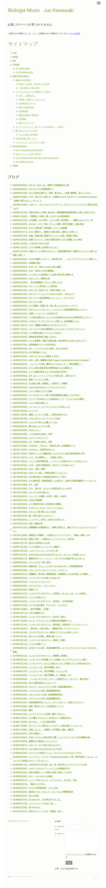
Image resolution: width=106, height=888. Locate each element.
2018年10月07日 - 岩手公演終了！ (27, 733)
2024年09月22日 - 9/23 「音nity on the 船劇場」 (34, 271)
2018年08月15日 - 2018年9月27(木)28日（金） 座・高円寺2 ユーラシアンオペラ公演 (50, 764)
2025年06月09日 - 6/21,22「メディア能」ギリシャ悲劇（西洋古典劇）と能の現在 (48, 224)
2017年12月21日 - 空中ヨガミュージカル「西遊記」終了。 (38, 811)
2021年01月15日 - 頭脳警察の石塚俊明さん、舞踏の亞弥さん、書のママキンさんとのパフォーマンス (55, 529)
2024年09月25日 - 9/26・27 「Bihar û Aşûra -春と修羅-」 (38, 267)
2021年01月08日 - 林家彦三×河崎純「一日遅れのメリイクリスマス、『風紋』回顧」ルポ (51, 535)
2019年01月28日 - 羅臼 (23, 710)
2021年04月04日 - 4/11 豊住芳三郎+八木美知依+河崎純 (37, 504)
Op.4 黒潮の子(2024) (24, 162)
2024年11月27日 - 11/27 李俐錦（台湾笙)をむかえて (35, 247)
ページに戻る (74, 33)
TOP (15, 53)
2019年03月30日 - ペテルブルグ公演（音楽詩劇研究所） (37, 691)
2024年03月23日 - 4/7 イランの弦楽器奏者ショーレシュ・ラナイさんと (44, 298)
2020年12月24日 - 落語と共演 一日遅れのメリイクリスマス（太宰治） (44, 539)
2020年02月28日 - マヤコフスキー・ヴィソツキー (34, 586)
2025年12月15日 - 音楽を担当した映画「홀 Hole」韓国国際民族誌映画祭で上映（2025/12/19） (54, 212)
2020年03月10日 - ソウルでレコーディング (31, 582)
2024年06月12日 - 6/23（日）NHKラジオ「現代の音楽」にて (39, 290)
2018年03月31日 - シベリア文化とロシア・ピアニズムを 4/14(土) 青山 (45, 780)
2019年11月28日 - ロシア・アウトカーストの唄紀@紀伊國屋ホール (42, 621)
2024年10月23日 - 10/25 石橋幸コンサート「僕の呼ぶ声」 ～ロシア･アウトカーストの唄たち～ (55, 259)
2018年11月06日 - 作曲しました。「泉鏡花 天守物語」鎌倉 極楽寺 (43, 729)
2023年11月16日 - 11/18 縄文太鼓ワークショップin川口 (37, 333)
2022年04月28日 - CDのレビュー (27, 430)
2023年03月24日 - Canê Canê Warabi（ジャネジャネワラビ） (40, 387)
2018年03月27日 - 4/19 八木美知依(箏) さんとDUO (35, 788)
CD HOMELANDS (23, 68)
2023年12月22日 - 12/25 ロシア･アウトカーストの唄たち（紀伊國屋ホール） (46, 321)
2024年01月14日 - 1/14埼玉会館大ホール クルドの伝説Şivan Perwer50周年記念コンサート (52, 317)
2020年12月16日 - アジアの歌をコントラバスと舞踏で (36, 547)
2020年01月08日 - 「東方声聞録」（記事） (31, 609)
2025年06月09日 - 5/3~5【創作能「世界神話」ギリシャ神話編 (40, 228)
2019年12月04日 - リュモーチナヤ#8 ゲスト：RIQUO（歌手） (40, 617)
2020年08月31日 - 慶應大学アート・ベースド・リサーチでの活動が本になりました (49, 558)
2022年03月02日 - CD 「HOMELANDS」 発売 (32, 442)
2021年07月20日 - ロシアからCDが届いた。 (32, 492)
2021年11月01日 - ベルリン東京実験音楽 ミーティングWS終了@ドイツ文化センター (50, 461)
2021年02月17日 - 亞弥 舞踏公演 (27, 523)
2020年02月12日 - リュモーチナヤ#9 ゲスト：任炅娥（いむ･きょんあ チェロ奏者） (51, 593)
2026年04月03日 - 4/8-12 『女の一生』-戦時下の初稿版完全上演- (41, 185)
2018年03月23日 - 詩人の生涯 (26, 796)
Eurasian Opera (20, 146)
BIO (14, 61)
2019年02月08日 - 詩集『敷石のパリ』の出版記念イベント (38, 706)
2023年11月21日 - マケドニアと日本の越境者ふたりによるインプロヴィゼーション (49, 329)
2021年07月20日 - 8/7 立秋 (25, 484)
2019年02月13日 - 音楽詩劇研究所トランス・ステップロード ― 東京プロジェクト (48, 702)
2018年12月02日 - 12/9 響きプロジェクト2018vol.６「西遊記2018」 (42, 718)
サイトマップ (28, 876)
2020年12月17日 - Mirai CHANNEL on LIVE (31, 543)
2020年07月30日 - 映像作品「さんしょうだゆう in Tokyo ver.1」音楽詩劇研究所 (48, 566)
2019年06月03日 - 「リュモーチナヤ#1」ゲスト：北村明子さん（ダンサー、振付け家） (51, 679)
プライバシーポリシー (75, 854)
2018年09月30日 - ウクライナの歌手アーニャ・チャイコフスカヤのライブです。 (48, 753)
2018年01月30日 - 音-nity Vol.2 (27, 807)
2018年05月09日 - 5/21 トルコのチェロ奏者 (33, 776)
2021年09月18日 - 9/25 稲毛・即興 (29, 469)
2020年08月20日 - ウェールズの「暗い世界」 (32, 562)
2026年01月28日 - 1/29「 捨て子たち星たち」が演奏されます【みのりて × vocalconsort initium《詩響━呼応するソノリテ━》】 (55, 199)
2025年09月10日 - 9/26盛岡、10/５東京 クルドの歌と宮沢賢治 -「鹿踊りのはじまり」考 (53, 220)
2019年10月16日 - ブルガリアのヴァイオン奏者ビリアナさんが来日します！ (46, 632)
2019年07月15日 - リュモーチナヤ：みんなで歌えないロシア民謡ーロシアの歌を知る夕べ (52, 663)
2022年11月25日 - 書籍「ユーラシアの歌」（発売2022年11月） (40, 414)
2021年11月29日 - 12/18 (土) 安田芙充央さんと (34, 449)
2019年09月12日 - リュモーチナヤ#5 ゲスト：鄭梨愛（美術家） (41, 656)
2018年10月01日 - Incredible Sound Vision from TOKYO (37, 749)
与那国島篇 (23, 111)
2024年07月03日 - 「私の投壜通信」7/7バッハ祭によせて (38, 282)
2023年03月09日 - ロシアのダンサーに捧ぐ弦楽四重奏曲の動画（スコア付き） (47, 395)
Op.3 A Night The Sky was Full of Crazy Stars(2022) (37, 158)
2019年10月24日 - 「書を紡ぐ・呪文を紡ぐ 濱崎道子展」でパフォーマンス (46, 628)
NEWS (15, 57)
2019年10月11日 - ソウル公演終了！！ (29, 644)
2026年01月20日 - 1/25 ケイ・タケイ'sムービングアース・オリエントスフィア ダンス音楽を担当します (55, 206)
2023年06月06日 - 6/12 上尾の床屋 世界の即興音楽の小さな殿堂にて (43, 368)
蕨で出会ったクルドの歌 (26, 131)
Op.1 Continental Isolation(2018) (29, 150)
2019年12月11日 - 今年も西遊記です (28, 613)
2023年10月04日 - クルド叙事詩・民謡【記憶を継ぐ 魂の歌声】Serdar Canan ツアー (50, 341)
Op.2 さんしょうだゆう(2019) (28, 154)
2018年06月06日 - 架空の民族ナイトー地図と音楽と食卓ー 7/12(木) (42, 772)
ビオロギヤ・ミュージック (18, 821)
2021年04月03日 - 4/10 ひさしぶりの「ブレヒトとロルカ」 (38, 508)
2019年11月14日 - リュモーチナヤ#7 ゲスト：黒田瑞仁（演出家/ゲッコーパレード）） (51, 624)
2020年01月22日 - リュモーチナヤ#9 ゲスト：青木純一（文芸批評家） (43, 601)
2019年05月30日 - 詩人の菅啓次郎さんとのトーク (34, 683)
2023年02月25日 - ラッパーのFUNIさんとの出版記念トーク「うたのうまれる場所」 (49, 399)
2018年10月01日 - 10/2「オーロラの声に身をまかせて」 (37, 745)
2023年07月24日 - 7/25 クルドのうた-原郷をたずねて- (36, 356)
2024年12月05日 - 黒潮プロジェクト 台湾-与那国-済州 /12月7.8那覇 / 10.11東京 (47, 239)
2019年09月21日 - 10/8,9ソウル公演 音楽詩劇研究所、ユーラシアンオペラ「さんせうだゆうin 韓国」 (55, 650)
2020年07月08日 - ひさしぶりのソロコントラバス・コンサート (40, 570)
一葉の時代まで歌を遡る (29, 88)
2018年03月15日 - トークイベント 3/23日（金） (35, 803)
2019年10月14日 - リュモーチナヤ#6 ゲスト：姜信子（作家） (40, 640)
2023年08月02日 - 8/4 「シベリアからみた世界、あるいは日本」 (41, 348)
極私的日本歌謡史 (23, 80)
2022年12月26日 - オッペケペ (26, 411)
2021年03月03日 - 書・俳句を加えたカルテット (33, 516)
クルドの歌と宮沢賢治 (28, 134)
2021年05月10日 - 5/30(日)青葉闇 (27, 500)
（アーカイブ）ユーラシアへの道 (30, 142)
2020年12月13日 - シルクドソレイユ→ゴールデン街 (35, 551)
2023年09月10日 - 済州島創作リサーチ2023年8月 (34, 344)
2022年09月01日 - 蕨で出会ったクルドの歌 (31, 426)
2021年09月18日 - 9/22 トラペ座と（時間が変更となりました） (40, 473)
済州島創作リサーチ (27, 103)
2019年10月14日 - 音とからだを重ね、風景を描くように (37, 636)
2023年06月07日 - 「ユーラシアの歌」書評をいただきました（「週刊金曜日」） (48, 364)
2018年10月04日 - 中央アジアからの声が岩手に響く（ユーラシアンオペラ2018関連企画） (52, 737)
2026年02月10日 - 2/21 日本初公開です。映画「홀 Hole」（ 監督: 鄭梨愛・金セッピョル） (52, 193)
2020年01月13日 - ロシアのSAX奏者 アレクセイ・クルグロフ (40, 605)
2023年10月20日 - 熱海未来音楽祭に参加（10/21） (35, 337)
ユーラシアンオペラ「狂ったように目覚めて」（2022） (40, 127)
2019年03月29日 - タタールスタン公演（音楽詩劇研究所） (38, 694)
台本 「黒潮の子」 (27, 96)
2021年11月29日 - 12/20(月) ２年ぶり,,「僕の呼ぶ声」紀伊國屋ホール (44, 446)
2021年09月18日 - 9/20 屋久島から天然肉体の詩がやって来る (39, 477)
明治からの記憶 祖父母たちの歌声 (34, 84)
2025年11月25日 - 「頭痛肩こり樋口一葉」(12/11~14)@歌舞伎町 (41, 216)
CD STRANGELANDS (24, 72)
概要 (9, 876)
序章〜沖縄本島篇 (26, 107)
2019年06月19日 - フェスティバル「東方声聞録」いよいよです (40, 671)
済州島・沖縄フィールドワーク (32, 99)
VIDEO (15, 166)
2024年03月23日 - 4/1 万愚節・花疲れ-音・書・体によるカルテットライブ (45, 306)
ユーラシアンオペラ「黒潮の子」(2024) (33, 92)
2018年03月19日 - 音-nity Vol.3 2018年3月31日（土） (37, 799)
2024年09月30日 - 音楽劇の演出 (27, 263)
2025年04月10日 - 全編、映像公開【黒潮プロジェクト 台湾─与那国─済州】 (46, 236)
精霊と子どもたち (26, 123)
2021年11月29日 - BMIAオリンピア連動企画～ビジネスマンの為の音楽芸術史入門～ (49, 453)
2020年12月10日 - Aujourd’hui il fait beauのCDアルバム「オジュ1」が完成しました (49, 554)
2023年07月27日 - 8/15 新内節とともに (30, 352)
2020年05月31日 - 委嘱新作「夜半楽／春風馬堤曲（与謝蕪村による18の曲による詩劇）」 (52, 574)
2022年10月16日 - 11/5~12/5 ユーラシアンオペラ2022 (36, 418)
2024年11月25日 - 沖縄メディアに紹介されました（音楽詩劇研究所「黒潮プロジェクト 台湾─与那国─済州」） (55, 253)
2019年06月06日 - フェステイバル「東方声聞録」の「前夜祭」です (42, 675)
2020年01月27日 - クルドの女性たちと (29, 597)
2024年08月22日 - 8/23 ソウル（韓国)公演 (31, 278)
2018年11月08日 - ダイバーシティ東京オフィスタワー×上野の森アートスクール (47, 726)
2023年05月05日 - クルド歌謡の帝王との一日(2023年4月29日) (40, 372)
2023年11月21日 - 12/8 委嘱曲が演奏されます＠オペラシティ (40, 325)
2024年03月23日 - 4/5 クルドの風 (27, 302)
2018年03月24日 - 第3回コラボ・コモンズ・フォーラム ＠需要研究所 (43, 792)
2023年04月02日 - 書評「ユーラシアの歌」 (31, 379)
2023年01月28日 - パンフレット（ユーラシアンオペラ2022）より (41, 407)
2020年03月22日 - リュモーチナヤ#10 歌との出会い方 (36, 578)
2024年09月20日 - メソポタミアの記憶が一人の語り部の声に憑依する (43, 274)
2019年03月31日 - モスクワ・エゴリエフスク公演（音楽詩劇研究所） (43, 687)
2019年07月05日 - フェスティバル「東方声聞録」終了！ (37, 667)
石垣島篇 (22, 119)
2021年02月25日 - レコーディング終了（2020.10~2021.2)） (39, 519)
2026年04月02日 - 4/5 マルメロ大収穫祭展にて (33, 189)
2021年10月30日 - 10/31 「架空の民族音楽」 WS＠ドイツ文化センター (44, 465)
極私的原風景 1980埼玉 (29, 115)
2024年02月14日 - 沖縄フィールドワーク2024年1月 (35, 313)
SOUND (16, 64)
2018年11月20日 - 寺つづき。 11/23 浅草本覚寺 (34, 722)
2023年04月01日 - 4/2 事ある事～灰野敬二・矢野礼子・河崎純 (40, 383)
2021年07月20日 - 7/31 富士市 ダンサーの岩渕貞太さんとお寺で (42, 488)
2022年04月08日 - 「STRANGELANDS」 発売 (32, 434)
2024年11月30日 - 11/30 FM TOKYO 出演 (31, 243)
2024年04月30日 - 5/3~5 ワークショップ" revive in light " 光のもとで (44, 294)
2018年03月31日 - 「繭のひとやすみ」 (29, 784)
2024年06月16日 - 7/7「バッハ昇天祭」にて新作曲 (35, 286)
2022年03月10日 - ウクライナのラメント (30, 438)
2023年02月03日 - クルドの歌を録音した (30, 403)
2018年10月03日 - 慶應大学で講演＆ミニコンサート (35, 741)
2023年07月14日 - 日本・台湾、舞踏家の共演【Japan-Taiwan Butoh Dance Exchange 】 (52, 360)
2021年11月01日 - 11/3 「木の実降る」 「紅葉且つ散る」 (38, 457)
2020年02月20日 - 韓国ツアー (26, 589)
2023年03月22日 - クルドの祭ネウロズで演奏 (32, 391)
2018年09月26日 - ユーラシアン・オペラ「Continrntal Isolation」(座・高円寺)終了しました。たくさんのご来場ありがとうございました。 (55, 759)
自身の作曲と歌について (26, 138)
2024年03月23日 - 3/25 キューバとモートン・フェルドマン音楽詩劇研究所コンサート (50, 309)
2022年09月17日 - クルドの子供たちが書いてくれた (35, 422)
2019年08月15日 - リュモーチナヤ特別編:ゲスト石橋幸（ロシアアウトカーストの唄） (50, 659)
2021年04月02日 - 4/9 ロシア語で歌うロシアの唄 (34, 512)
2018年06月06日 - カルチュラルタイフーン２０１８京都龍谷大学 (41, 768)
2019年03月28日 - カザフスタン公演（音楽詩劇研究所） (37, 698)
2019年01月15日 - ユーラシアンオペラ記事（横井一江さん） (39, 714)
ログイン (95, 878)
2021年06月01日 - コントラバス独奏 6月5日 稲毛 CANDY (40, 496)
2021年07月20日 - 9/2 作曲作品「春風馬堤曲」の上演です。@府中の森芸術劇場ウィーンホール (54, 481)
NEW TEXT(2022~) (21, 76)
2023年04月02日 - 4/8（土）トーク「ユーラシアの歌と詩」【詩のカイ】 (44, 376)
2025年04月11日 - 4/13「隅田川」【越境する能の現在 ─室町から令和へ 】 (45, 232)
